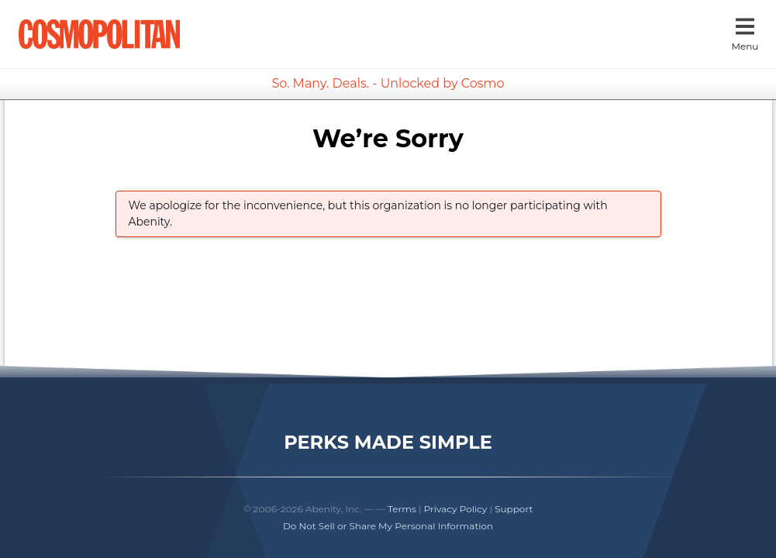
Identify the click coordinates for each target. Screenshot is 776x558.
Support (514, 509)
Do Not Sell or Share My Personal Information (388, 526)
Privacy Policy (456, 509)
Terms (402, 509)
